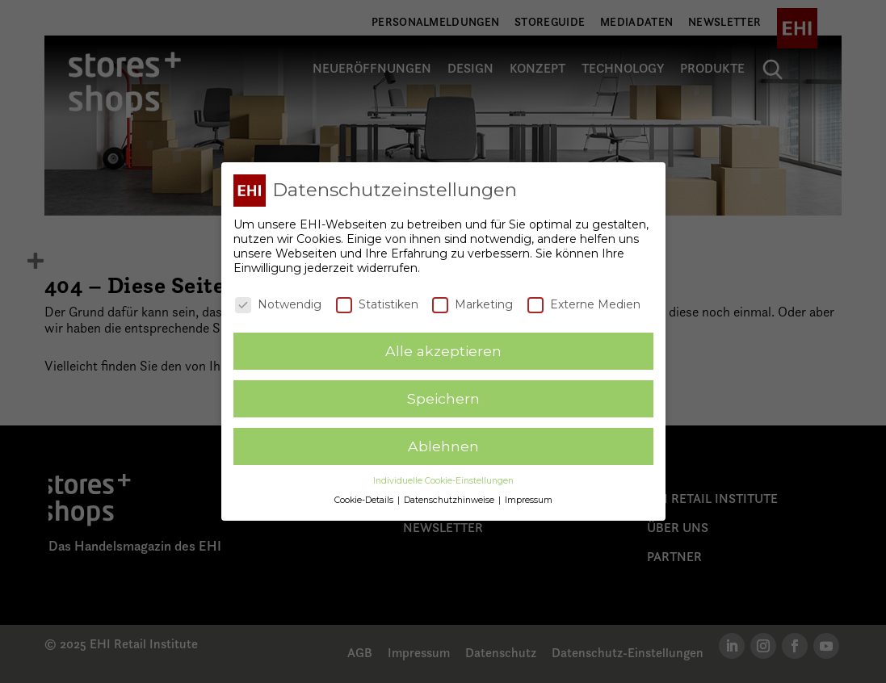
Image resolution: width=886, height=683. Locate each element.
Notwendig (278, 301)
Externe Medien (583, 301)
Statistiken (377, 301)
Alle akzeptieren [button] (443, 347)
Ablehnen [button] (443, 442)
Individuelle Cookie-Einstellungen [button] (443, 477)
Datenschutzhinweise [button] (450, 497)
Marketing (472, 301)
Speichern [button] (443, 395)
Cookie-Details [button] (365, 497)
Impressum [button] (528, 497)
